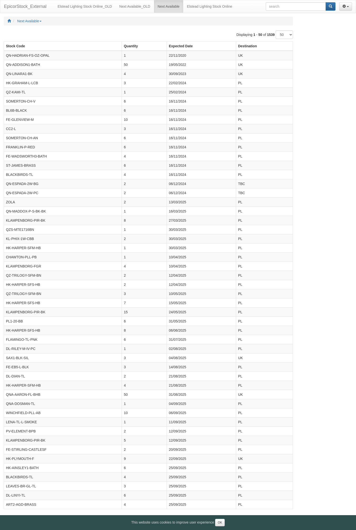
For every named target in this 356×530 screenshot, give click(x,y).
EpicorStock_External (25, 6)
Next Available (29, 21)
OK (220, 522)
